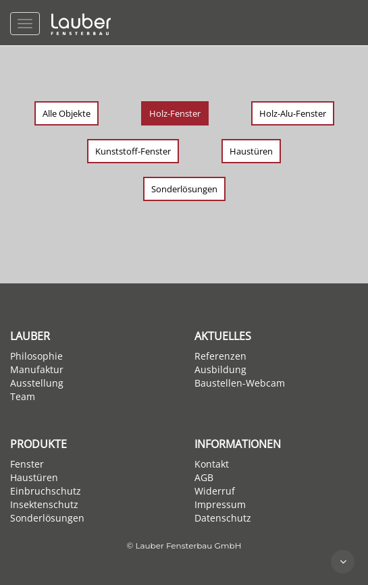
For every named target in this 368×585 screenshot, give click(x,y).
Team (22, 396)
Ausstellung (36, 383)
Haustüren (251, 151)
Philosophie (36, 356)
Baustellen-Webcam (239, 383)
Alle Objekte (66, 113)
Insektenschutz (44, 504)
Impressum (220, 504)
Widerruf (214, 490)
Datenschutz (222, 517)
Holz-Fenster (175, 113)
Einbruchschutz (45, 490)
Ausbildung (220, 369)
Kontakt (211, 463)
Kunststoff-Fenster (133, 151)
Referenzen (220, 356)
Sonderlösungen (184, 189)
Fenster (27, 463)
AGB (203, 477)
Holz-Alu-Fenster (292, 113)
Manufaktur (36, 369)
